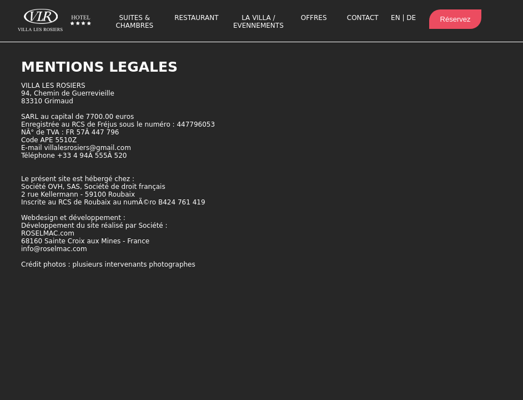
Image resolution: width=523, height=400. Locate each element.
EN (395, 18)
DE (411, 18)
